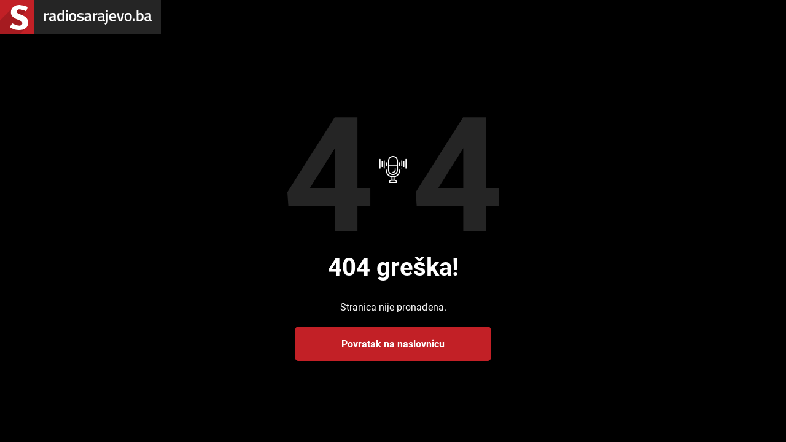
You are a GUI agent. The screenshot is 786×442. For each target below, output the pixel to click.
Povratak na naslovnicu (393, 344)
